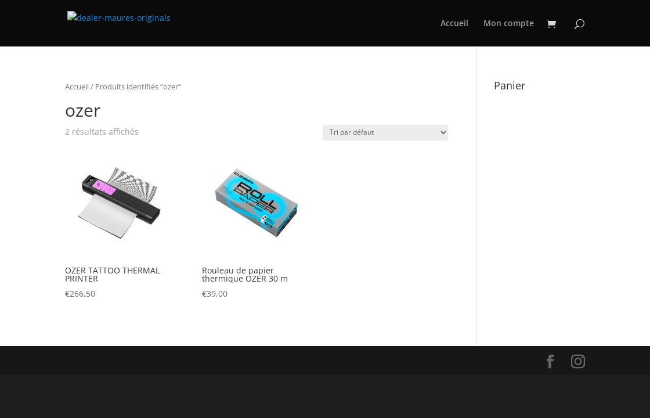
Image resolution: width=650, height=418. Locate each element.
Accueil (454, 23)
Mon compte (508, 23)
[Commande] (385, 132)
